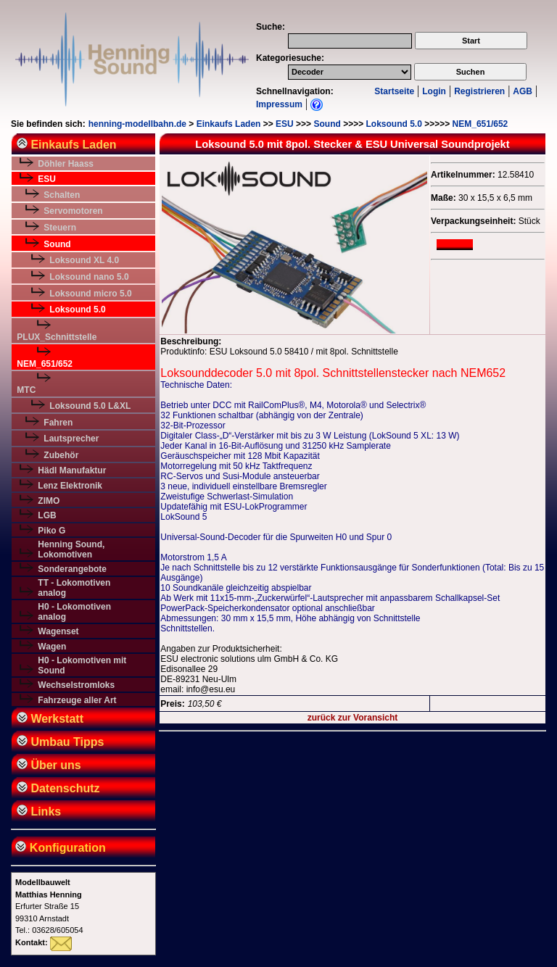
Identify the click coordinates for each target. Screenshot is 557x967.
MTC (26, 390)
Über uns (49, 765)
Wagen (52, 647)
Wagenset (58, 631)
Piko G (51, 531)
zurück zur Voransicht (352, 718)
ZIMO (48, 501)
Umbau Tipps (60, 742)
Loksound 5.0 (394, 124)
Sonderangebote (72, 569)
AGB (522, 91)
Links (39, 811)
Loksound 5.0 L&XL (90, 406)
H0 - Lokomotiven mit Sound (82, 665)
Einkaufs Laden (229, 124)
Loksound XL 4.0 (84, 260)
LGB (47, 515)
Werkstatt (50, 719)
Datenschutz (58, 788)
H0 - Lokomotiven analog (74, 612)
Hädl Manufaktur (72, 470)
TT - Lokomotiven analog (74, 588)
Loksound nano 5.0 (88, 277)
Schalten (62, 195)
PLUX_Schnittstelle (56, 337)
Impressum (279, 104)
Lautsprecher (71, 438)
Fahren (58, 423)
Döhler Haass (66, 164)
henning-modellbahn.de (137, 124)
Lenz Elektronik (70, 486)
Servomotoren (73, 211)
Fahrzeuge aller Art (77, 700)
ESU (285, 124)
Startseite (394, 91)
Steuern (60, 228)
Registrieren (479, 91)
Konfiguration (59, 848)
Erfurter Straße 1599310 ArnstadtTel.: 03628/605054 (49, 906)
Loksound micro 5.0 (90, 294)
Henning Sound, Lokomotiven (71, 549)
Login (434, 91)
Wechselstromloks (76, 685)
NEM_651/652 (480, 124)
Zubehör (61, 455)
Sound (326, 124)
